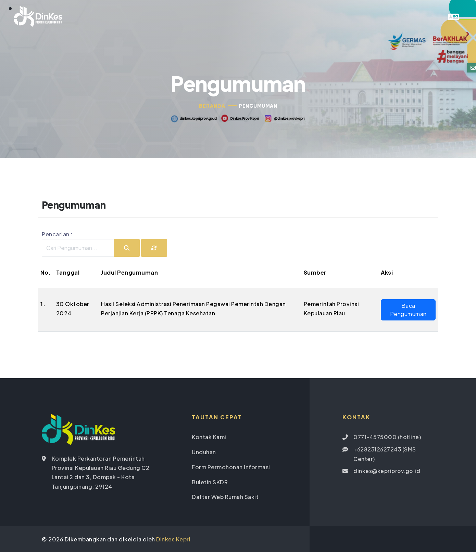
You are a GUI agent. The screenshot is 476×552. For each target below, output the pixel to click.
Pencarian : (57, 235)
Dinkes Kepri (173, 538)
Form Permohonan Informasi (231, 467)
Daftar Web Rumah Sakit (225, 496)
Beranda (212, 106)
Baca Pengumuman (408, 310)
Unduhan (204, 452)
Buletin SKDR (210, 482)
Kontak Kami (209, 438)
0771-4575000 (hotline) (387, 438)
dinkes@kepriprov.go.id (387, 471)
